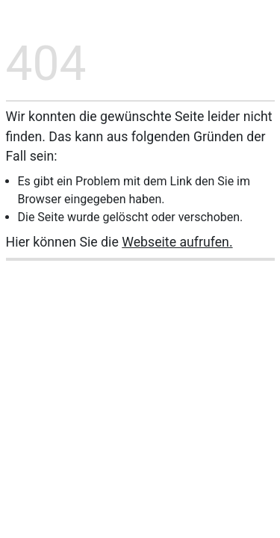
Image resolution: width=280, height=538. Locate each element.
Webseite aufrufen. (177, 242)
